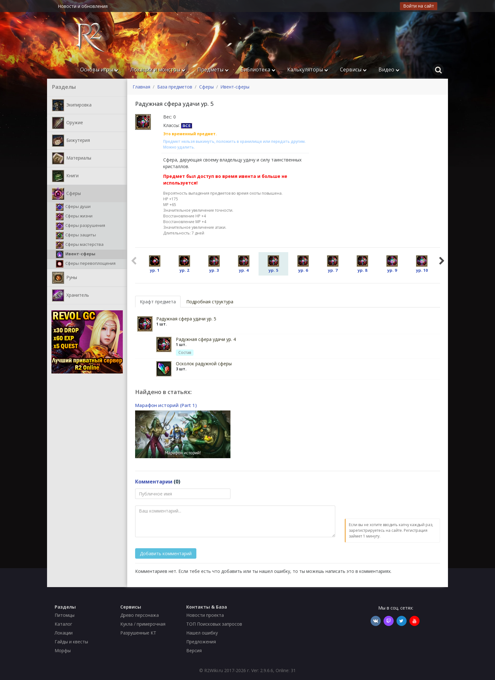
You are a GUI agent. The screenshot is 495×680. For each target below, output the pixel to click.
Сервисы (353, 69)
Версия (194, 650)
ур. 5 (273, 264)
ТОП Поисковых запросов (214, 624)
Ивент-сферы (75, 254)
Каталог (63, 624)
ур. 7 (332, 264)
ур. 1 (154, 264)
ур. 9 (392, 264)
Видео (389, 69)
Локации (64, 633)
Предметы (213, 69)
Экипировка (72, 105)
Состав (184, 352)
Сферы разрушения (80, 226)
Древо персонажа (139, 615)
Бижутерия (71, 141)
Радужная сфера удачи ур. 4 (206, 339)
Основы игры (99, 69)
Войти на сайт (418, 6)
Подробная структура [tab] (209, 302)
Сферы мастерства (80, 245)
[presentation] (393, 501)
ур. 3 (214, 264)
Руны (64, 278)
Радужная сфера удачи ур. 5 (186, 319)
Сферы (66, 194)
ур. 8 (362, 264)
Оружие (67, 123)
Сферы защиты (76, 235)
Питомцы (65, 615)
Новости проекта (205, 615)
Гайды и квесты (71, 642)
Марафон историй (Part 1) (166, 405)
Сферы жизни (74, 216)
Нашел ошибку (202, 633)
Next (441, 260)
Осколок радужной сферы (204, 364)
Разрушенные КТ (138, 633)
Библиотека (258, 69)
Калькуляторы (307, 69)
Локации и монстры (157, 69)
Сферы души (73, 207)
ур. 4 (243, 264)
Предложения (201, 642)
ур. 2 (184, 264)
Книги (65, 176)
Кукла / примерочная (142, 624)
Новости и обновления (83, 6)
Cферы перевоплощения (86, 264)
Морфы (63, 650)
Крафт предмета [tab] (158, 302)
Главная (141, 87)
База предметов (174, 87)
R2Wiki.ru (213, 670)
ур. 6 (303, 264)
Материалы (71, 158)
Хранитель (70, 295)
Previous (133, 260)
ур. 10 (422, 264)
